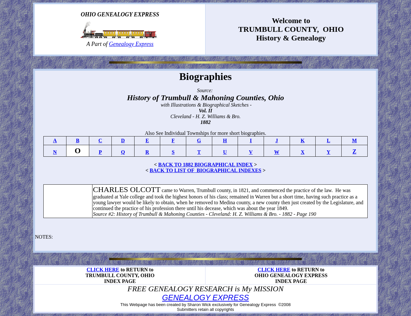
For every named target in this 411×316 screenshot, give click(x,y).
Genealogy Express (131, 44)
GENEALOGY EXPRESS (205, 297)
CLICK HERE (103, 269)
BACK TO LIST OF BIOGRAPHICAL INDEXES (205, 170)
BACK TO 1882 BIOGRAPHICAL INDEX (205, 164)
